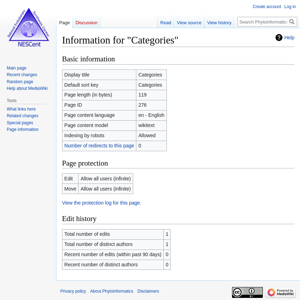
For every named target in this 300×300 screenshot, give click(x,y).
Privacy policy (73, 291)
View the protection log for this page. (101, 203)
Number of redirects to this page (99, 145)
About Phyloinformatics (111, 291)
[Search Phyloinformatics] (267, 22)
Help (289, 37)
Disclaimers (148, 291)
